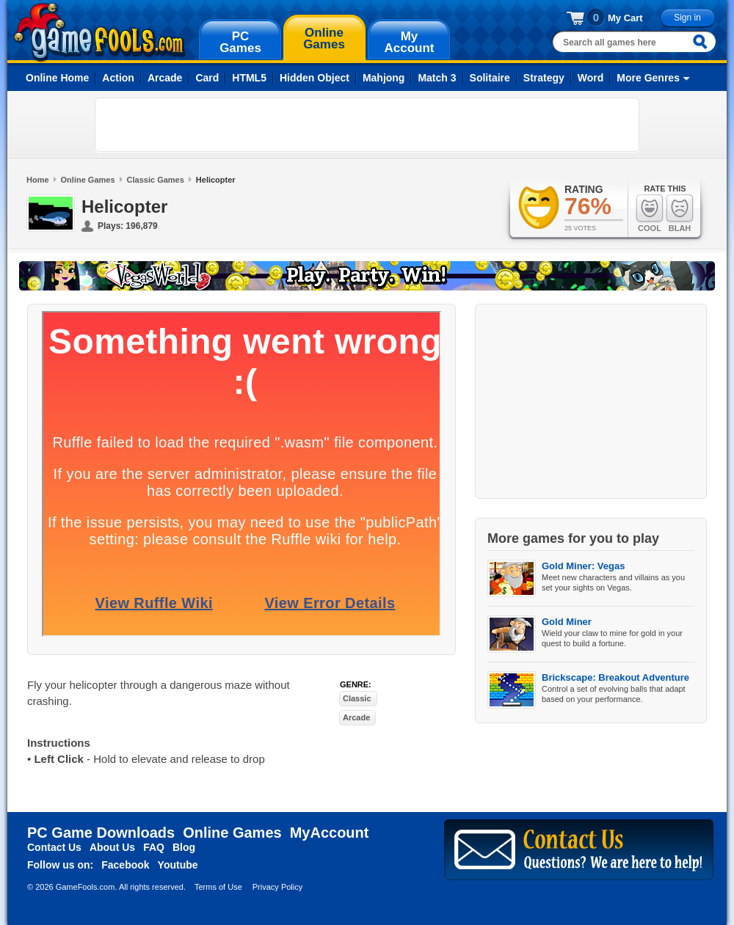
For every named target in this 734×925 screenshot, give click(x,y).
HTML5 (249, 78)
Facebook (125, 865)
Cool (649, 213)
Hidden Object (314, 78)
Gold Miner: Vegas (583, 565)
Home (37, 179)
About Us (112, 847)
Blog (183, 847)
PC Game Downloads (101, 833)
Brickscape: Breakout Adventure (615, 677)
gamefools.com (99, 32)
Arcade (165, 78)
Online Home (57, 78)
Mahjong (384, 78)
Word (591, 78)
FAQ (153, 847)
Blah (679, 213)
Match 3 (437, 78)
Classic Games (155, 179)
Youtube (178, 865)
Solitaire (490, 78)
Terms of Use (218, 886)
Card (207, 78)
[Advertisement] (187, 125)
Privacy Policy (277, 886)
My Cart (625, 17)
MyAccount (329, 833)
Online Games (88, 179)
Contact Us (54, 847)
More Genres (648, 78)
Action (118, 78)
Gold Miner (567, 621)
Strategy (543, 78)
